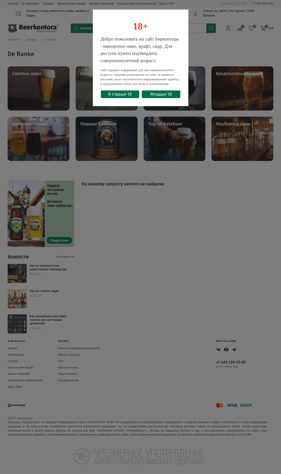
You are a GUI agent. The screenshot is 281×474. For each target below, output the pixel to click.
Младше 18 (161, 94)
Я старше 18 (120, 94)
